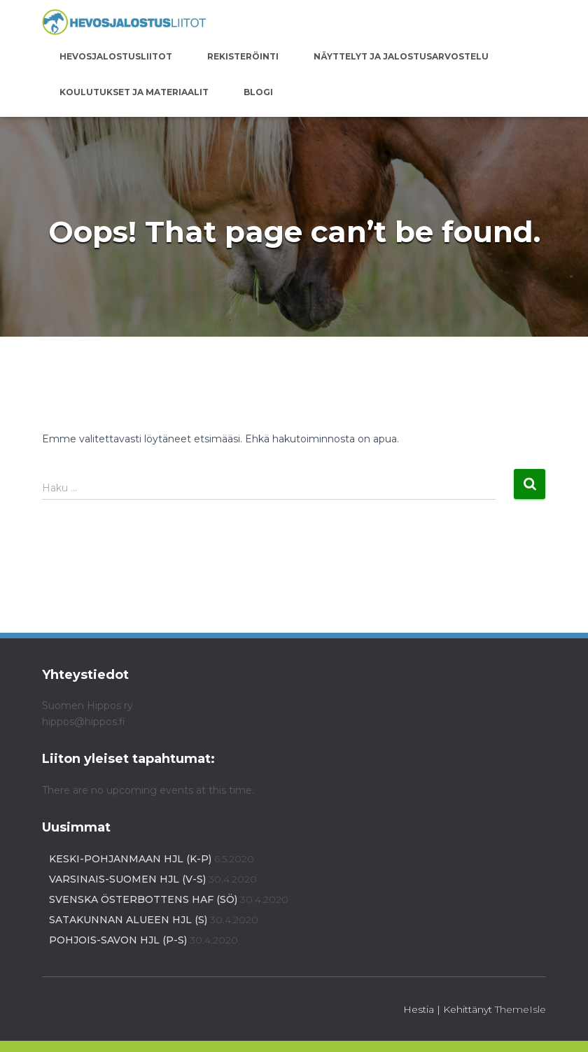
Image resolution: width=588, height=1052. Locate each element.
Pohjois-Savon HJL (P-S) (118, 940)
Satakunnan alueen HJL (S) (128, 919)
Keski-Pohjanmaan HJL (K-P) (130, 859)
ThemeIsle (520, 1009)
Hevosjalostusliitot (115, 56)
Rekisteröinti (243, 56)
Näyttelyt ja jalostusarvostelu (401, 56)
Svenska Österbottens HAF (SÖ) (143, 899)
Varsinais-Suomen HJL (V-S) (127, 879)
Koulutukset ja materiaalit (134, 92)
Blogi (258, 92)
